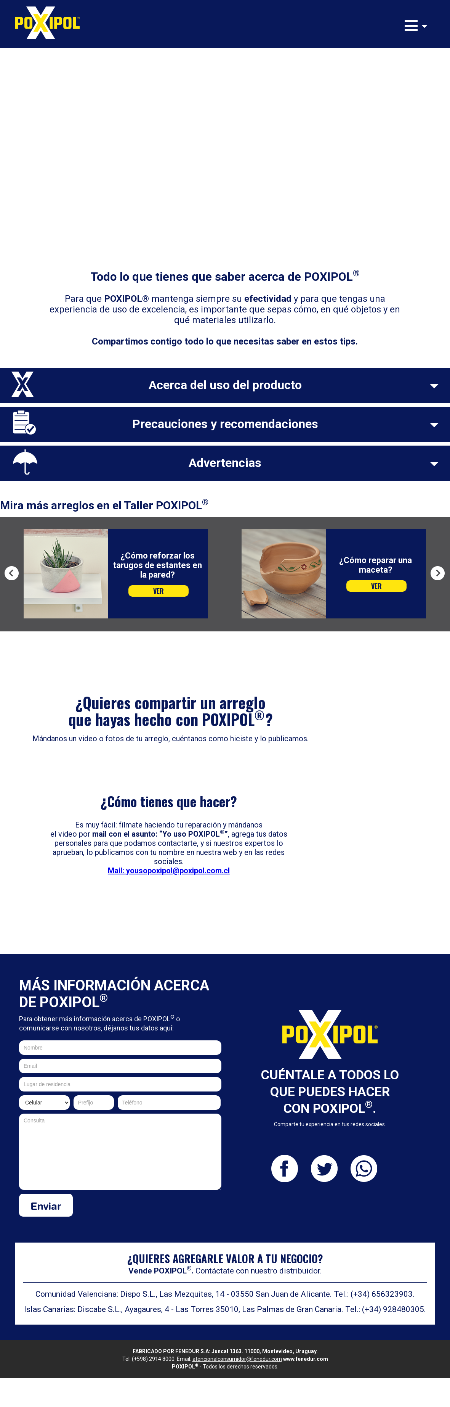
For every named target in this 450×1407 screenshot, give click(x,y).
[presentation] (163, 1208)
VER (158, 591)
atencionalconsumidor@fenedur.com (237, 1359)
